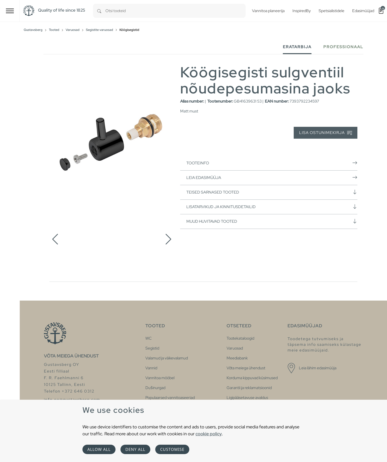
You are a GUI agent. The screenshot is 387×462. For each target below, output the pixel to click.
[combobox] (175, 11)
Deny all (135, 449)
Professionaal (343, 46)
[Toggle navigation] (10, 11)
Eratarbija (297, 46)
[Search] (99, 11)
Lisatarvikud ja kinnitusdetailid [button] (271, 206)
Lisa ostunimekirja (325, 133)
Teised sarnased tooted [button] (271, 192)
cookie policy (208, 434)
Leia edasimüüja (271, 177)
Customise (172, 449)
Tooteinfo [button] (271, 163)
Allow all (99, 449)
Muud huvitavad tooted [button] (271, 221)
